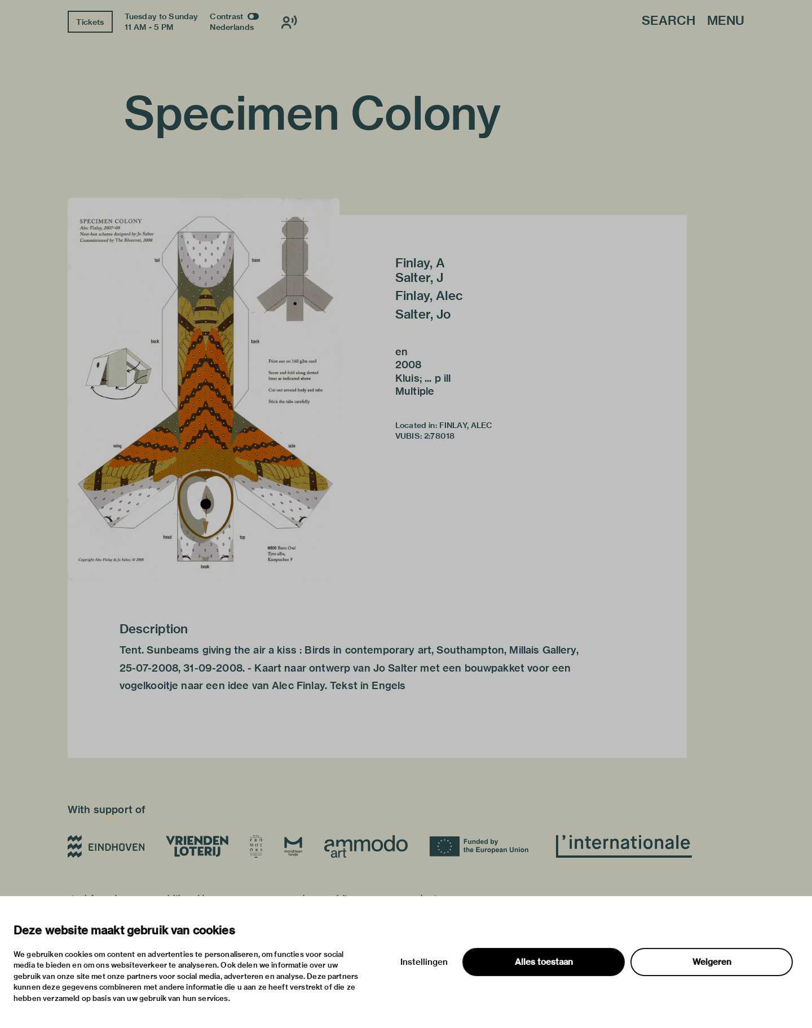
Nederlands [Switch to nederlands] (232, 27)
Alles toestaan (544, 962)
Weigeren (711, 962)
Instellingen (424, 962)
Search (668, 21)
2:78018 (439, 436)
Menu (725, 21)
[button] (203, 389)
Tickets (90, 22)
